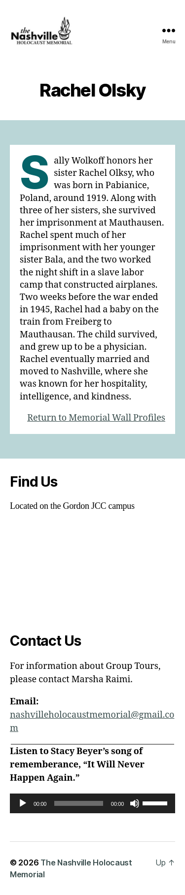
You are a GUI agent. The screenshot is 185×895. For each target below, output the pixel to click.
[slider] (78, 803)
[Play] (23, 803)
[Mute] (135, 803)
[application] (92, 803)
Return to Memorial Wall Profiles (96, 418)
